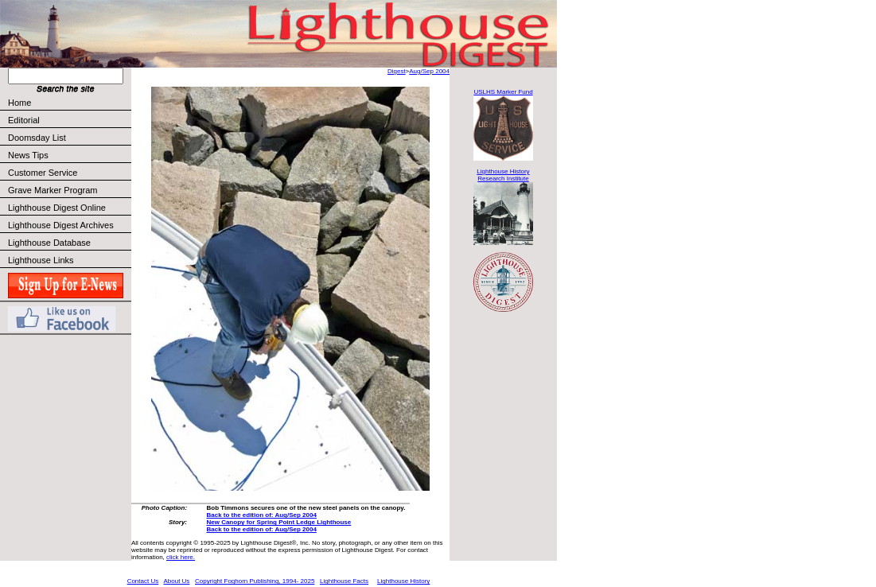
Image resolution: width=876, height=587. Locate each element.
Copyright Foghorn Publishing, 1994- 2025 (254, 581)
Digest (396, 71)
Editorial (69, 120)
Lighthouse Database (49, 242)
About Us (176, 581)
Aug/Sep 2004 (429, 71)
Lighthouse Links (41, 260)
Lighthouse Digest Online (57, 207)
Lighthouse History (403, 581)
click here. (180, 557)
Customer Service (69, 172)
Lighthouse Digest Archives (61, 225)
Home (19, 102)
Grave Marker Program (52, 190)
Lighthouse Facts (344, 581)
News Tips (28, 155)
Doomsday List (37, 137)
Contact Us (143, 581)
